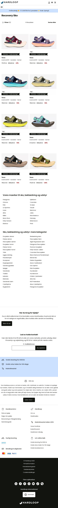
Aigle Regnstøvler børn (37, 241)
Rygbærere (6, 287)
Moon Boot (6, 218)
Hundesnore (34, 273)
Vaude (32, 207)
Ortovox (5, 202)
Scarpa (32, 205)
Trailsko (5, 273)
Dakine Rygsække (36, 260)
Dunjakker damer (8, 236)
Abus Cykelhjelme (36, 284)
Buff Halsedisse (35, 281)
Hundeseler (33, 271)
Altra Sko (33, 279)
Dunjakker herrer (8, 244)
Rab (4, 205)
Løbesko (5, 276)
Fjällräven (33, 199)
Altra (4, 213)
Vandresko (6, 271)
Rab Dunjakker (34, 268)
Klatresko (6, 279)
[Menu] (1, 7)
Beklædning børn (35, 236)
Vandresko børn (8, 281)
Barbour (5, 223)
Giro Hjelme (34, 265)
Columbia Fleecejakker (37, 252)
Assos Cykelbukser (36, 263)
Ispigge (5, 268)
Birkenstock (33, 221)
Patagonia (6, 199)
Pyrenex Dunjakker (36, 247)
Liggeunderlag (7, 255)
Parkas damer (7, 239)
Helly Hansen (7, 221)
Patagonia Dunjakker (36, 287)
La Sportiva (6, 207)
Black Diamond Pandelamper (39, 255)
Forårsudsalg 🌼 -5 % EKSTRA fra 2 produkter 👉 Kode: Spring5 (29, 10)
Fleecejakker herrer (9, 249)
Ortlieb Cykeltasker (36, 276)
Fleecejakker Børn (36, 239)
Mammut (33, 210)
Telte (4, 252)
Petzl (31, 223)
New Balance (34, 215)
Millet (4, 215)
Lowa (4, 210)
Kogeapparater (8, 263)
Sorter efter (52, 22)
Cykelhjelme (7, 284)
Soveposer (6, 260)
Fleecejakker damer (9, 241)
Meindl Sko (33, 257)
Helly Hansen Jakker (36, 249)
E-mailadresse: (29, 344)
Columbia (33, 202)
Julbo (31, 213)
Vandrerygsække (8, 265)
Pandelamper (7, 257)
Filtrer (6, 22)
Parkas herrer (7, 247)
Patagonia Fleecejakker (37, 244)
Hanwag (32, 218)
